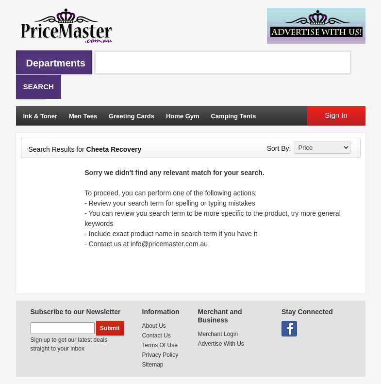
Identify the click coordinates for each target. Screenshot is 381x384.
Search (38, 86)
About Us (154, 325)
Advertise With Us (221, 343)
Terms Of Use (160, 345)
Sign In (336, 115)
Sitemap (153, 364)
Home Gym (182, 116)
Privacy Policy (160, 355)
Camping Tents (233, 116)
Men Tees (83, 116)
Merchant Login (218, 334)
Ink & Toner (40, 116)
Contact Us (156, 335)
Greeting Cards (131, 116)
